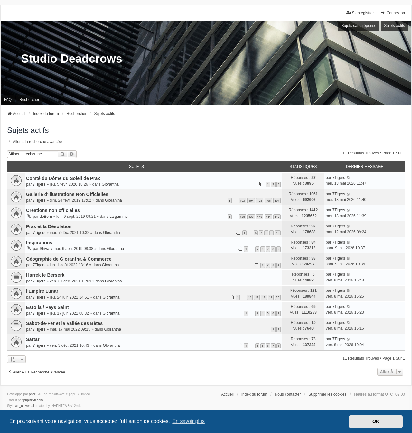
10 (277, 233)
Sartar (33, 339)
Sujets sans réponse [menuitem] (359, 25)
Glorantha (110, 184)
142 (277, 217)
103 (242, 200)
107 (277, 200)
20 (277, 297)
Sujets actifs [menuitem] (394, 25)
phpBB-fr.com (33, 400)
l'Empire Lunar (42, 291)
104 (250, 200)
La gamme (118, 216)
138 (242, 217)
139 (250, 217)
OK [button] (375, 421)
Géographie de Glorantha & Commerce (69, 259)
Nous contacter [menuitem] (288, 394)
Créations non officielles (53, 210)
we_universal (24, 406)
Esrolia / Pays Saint (47, 307)
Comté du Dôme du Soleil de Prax (63, 178)
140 (259, 217)
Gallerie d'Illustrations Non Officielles (67, 194)
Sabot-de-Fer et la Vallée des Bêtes (64, 323)
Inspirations (39, 242)
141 (268, 217)
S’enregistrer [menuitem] (360, 12)
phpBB (34, 394)
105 (259, 200)
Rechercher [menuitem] (29, 99)
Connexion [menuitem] (393, 12)
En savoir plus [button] (188, 421)
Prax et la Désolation (49, 226)
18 (263, 297)
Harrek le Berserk (45, 275)
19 (270, 297)
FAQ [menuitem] (8, 99)
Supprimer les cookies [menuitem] (327, 394)
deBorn (46, 216)
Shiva (44, 248)
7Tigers (39, 184)
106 (268, 200)
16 (249, 297)
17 (256, 297)
